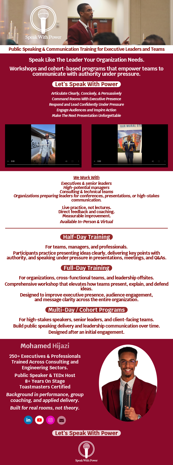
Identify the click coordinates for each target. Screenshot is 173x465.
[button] (28, 420)
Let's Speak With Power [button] (86, 84)
